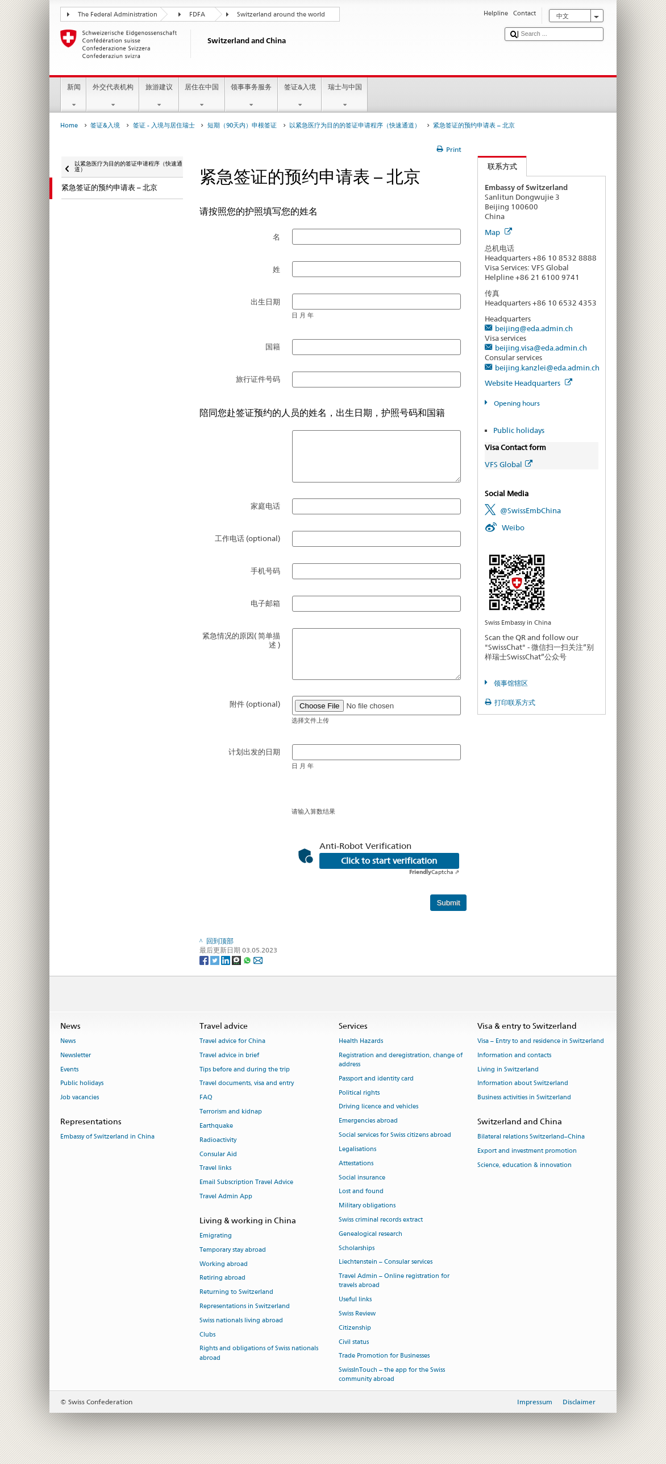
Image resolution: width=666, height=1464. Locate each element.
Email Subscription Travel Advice (246, 1182)
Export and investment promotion (527, 1151)
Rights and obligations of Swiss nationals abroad (258, 1353)
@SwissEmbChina (530, 510)
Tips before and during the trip (244, 1069)
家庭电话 (265, 505)
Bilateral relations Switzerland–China (531, 1137)
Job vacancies (79, 1098)
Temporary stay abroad (232, 1249)
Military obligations (367, 1206)
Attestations (356, 1163)
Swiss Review (357, 1313)
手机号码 (265, 570)
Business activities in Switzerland (524, 1098)
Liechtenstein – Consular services (385, 1262)
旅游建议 (159, 96)
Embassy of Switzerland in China (107, 1137)
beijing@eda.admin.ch (534, 328)
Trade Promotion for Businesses (384, 1356)
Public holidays (518, 430)
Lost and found (361, 1191)
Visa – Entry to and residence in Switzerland (540, 1041)
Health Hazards (361, 1041)
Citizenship (355, 1327)
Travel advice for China (232, 1041)
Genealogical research (370, 1234)
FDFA (197, 14)
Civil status (354, 1342)
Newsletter (75, 1055)
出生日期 (265, 301)
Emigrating (215, 1235)
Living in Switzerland (508, 1069)
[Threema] (237, 959)
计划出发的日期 (254, 751)
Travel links (215, 1168)
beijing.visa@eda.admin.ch (541, 347)
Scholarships (356, 1248)
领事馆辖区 (510, 683)
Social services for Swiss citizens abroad (395, 1135)
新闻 (73, 96)
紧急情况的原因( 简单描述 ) (241, 640)
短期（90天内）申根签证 (242, 125)
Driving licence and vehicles (378, 1107)
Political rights (359, 1092)
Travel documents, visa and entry (246, 1083)
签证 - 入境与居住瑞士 (164, 125)
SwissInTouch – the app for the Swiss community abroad (392, 1375)
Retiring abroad (222, 1278)
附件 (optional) (255, 703)
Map (498, 232)
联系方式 (497, 166)
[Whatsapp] (248, 959)
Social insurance (362, 1177)
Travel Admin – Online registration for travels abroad (394, 1281)
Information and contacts (514, 1055)
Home (69, 125)
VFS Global (508, 464)
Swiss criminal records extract (381, 1219)
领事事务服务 (251, 96)
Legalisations (357, 1149)
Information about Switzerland (522, 1083)
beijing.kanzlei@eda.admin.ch (547, 367)
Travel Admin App (225, 1196)
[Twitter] (215, 959)
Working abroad (223, 1264)
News (68, 1041)
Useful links (355, 1300)
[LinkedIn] (226, 959)
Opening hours (516, 403)
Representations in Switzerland (244, 1306)
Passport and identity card (376, 1078)
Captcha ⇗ (434, 871)
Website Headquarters (528, 382)
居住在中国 (202, 96)
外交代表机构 (113, 96)
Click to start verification (389, 861)
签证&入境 (299, 96)
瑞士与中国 (344, 96)
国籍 (272, 346)
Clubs (207, 1334)
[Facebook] (204, 959)
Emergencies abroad (368, 1121)
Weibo (513, 527)
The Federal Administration (117, 14)
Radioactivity (217, 1140)
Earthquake (216, 1125)
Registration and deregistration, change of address (401, 1059)
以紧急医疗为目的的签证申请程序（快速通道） (355, 125)
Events (69, 1069)
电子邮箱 (265, 603)
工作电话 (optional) (247, 538)
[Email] (258, 959)
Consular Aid (218, 1154)
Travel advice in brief (229, 1055)
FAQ (206, 1098)
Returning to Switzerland (236, 1292)
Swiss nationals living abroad (241, 1320)
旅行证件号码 (258, 378)
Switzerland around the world (281, 14)
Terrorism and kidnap (230, 1111)
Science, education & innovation (524, 1165)
